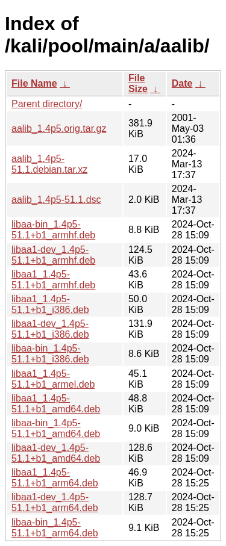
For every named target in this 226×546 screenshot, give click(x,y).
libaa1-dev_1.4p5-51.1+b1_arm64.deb (54, 502)
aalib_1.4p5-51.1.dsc (56, 199)
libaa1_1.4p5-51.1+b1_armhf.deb (53, 279)
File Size (138, 83)
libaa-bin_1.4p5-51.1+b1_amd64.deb (55, 428)
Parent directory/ (46, 104)
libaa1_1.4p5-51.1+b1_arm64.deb (54, 477)
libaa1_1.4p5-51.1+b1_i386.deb (50, 304)
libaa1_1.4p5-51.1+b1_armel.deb (53, 378)
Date (182, 83)
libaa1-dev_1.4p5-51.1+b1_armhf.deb (53, 254)
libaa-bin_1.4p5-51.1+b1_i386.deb (50, 353)
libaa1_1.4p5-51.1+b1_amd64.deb (55, 403)
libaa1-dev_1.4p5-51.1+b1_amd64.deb (55, 453)
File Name (34, 83)
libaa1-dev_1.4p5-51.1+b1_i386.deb (50, 329)
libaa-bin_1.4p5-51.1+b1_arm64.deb (54, 527)
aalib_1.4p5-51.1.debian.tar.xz (49, 164)
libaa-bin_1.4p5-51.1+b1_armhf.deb (53, 229)
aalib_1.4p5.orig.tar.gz (58, 128)
